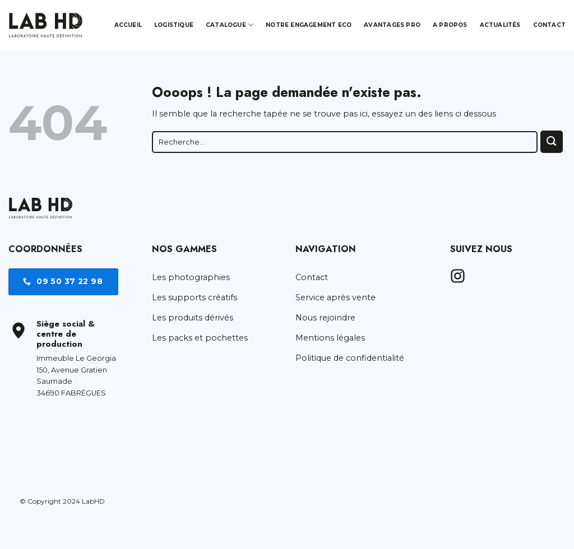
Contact (549, 25)
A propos (450, 25)
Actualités (500, 25)
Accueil (128, 25)
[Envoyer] (551, 142)
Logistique (173, 25)
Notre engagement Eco (308, 25)
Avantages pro (392, 25)
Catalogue (229, 25)
